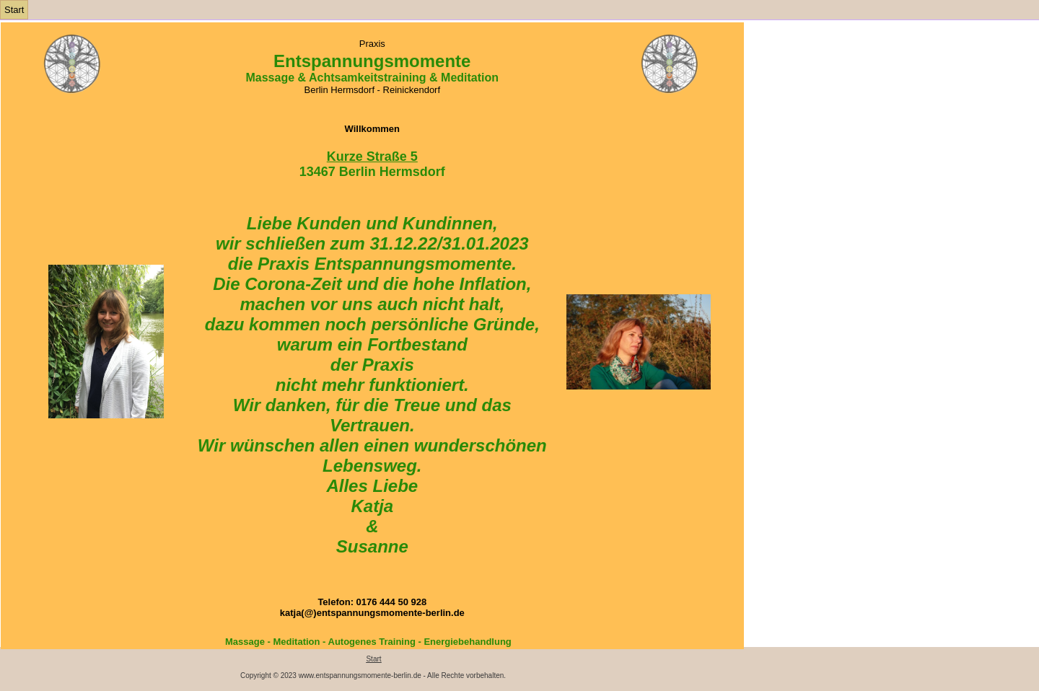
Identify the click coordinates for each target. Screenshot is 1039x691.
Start (14, 9)
